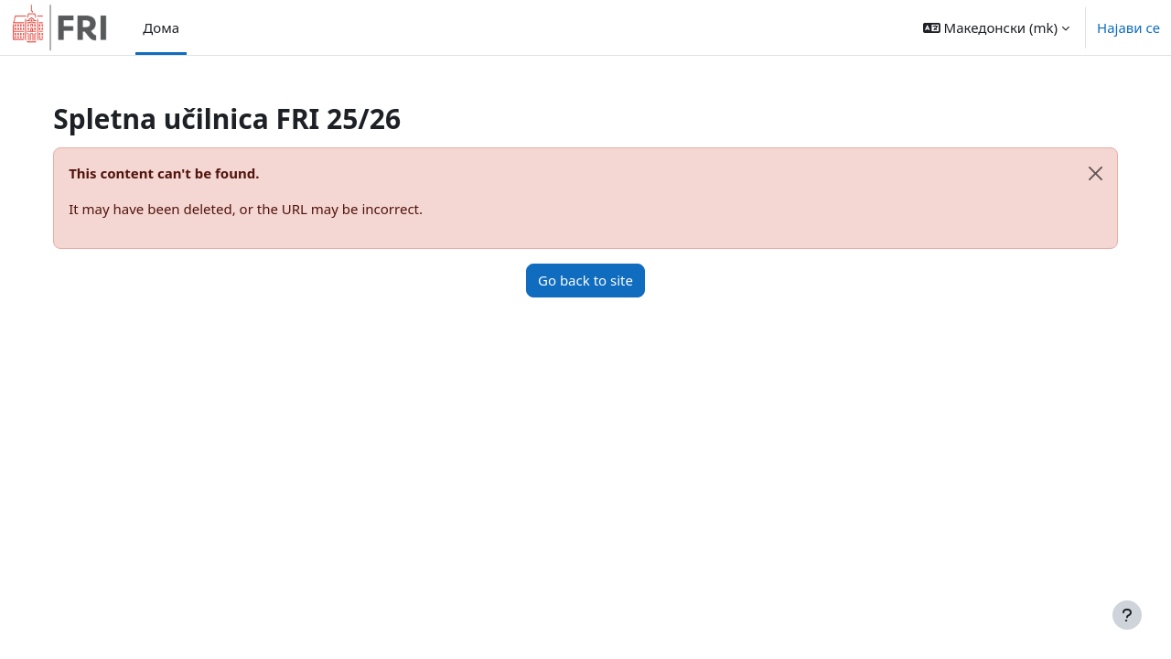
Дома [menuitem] (161, 27)
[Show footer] (1127, 615)
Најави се (1128, 27)
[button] (996, 27)
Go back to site (585, 280)
